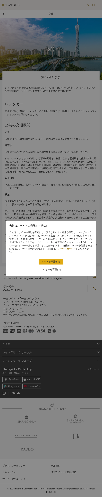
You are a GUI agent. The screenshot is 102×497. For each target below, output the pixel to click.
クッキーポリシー (66, 248)
